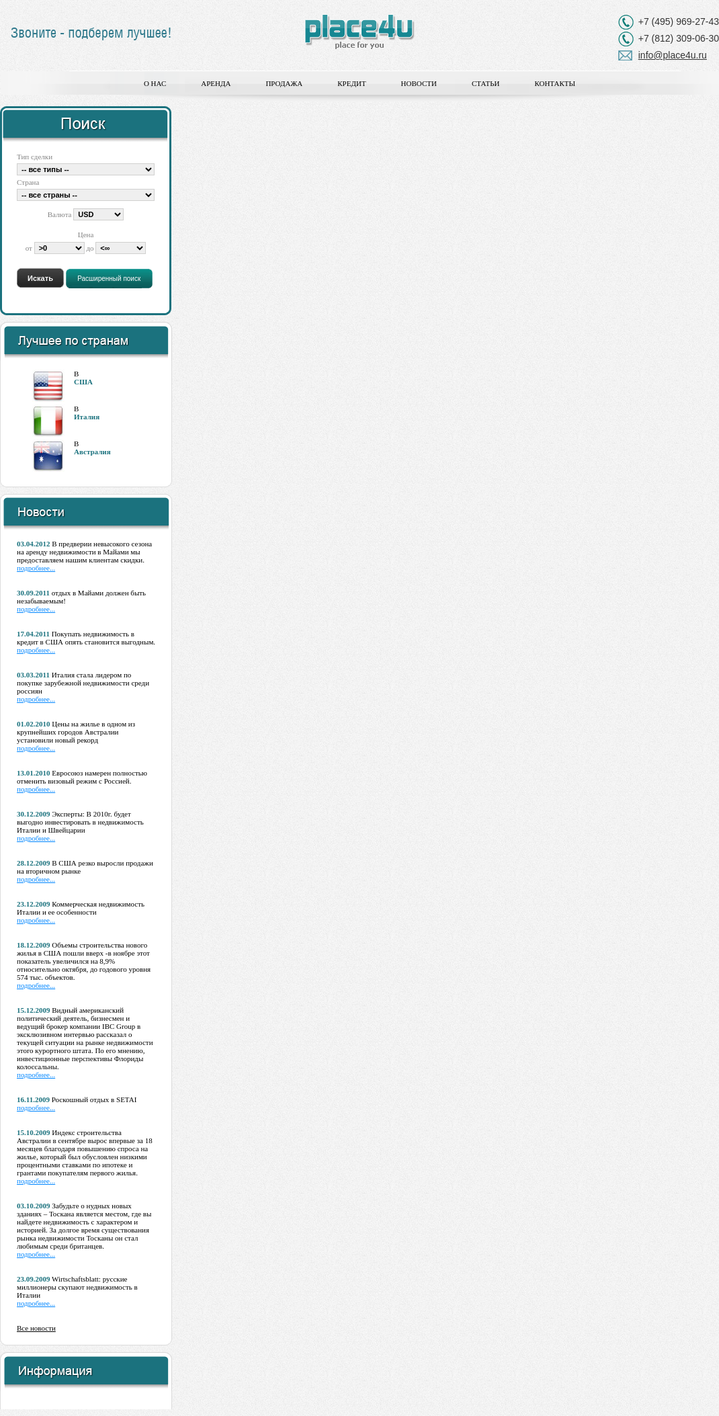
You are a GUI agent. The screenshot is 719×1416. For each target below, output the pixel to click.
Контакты (554, 83)
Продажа (283, 83)
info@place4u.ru (672, 55)
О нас (155, 83)
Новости (419, 83)
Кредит (351, 83)
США (83, 382)
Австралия (92, 452)
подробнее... (36, 568)
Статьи (485, 83)
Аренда (215, 83)
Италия (86, 417)
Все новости (36, 1328)
